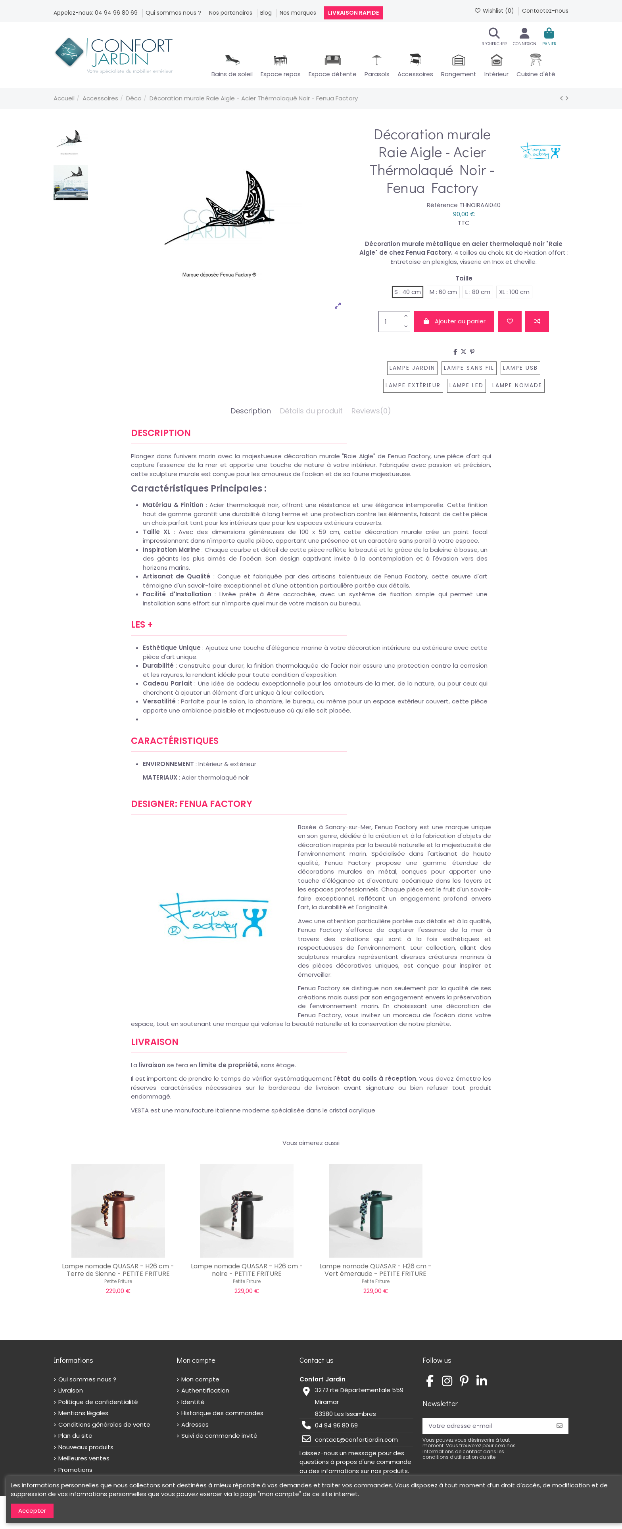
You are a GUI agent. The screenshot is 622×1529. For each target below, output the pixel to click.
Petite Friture (118, 1281)
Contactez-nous (545, 11)
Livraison (70, 1390)
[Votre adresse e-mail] (486, 1426)
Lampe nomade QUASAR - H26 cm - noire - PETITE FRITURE (247, 1270)
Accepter (32, 1510)
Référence (442, 205)
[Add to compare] (537, 321)
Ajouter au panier (453, 321)
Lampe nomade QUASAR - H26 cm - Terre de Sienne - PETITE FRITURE (118, 1270)
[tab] (371, 413)
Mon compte (200, 1379)
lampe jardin (412, 368)
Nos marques (299, 13)
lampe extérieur (413, 385)
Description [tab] (251, 411)
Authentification (205, 1390)
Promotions (75, 1470)
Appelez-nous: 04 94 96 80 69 (96, 13)
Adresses (195, 1424)
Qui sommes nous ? (174, 13)
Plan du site (75, 1435)
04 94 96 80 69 (336, 1425)
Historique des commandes (222, 1413)
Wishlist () (495, 11)
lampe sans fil (469, 368)
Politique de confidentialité (98, 1402)
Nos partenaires (231, 13)
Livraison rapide (353, 13)
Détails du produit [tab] (311, 411)
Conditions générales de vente (104, 1424)
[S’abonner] (559, 1426)
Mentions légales (83, 1413)
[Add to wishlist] (510, 321)
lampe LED (466, 385)
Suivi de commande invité (219, 1435)
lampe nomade (517, 385)
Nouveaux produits (85, 1447)
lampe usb (520, 368)
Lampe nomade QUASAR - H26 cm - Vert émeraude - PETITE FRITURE (375, 1270)
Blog (266, 13)
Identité (193, 1402)
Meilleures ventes (83, 1458)
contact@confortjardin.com (356, 1439)
